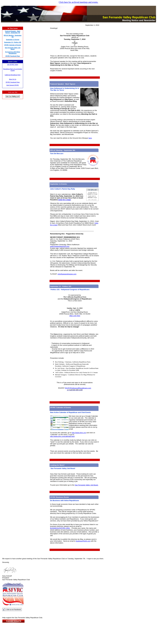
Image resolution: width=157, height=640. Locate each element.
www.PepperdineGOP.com (59, 246)
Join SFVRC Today (12, 64)
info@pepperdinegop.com (67, 274)
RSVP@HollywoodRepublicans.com (78, 388)
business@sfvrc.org (83, 541)
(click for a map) (64, 200)
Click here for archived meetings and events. (78, 2)
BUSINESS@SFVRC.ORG (60, 528)
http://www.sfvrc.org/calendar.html (62, 436)
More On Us (12, 79)
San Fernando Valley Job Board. (86, 485)
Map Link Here (74, 316)
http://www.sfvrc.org (79, 433)
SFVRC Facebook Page (13, 82)
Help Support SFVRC (12, 85)
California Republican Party (12, 75)
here (90, 138)
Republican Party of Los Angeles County (12, 69)
